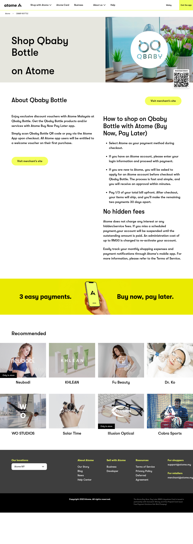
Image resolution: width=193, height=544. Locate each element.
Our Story (83, 466)
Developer (112, 471)
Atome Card (62, 5)
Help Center (85, 479)
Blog (80, 471)
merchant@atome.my (180, 477)
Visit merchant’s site (29, 161)
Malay (169, 5)
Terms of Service (145, 466)
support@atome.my (179, 464)
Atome (7, 14)
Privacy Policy (144, 471)
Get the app (186, 5)
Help (113, 5)
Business (78, 5)
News (81, 475)
